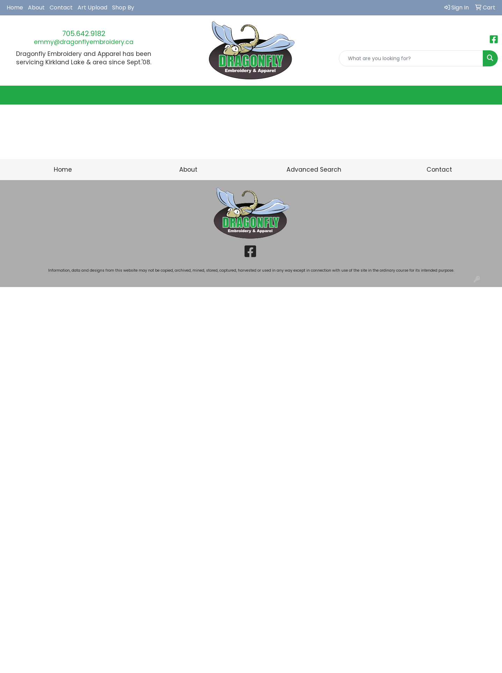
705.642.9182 (84, 33)
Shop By (123, 7)
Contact (61, 7)
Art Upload (92, 7)
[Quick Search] (411, 58)
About (36, 7)
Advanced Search (313, 169)
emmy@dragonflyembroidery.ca (83, 42)
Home (15, 7)
